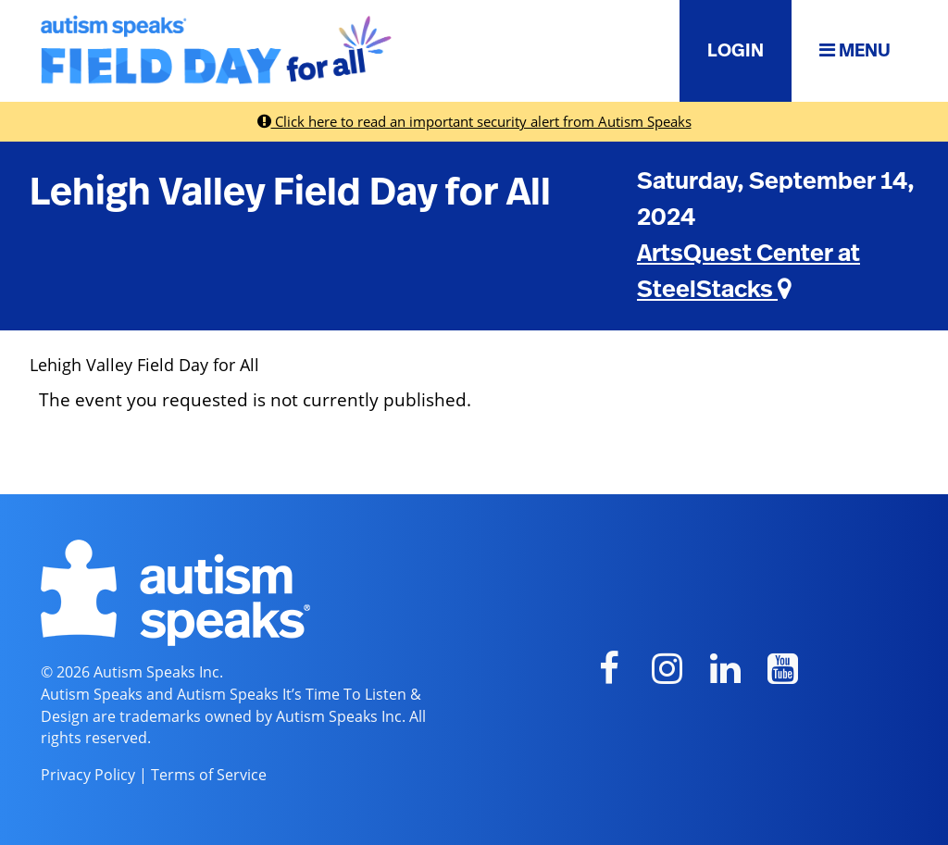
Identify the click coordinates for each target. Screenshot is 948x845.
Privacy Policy (88, 774)
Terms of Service (209, 774)
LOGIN (735, 51)
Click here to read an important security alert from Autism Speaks (474, 121)
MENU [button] (855, 50)
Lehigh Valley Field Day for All (290, 192)
